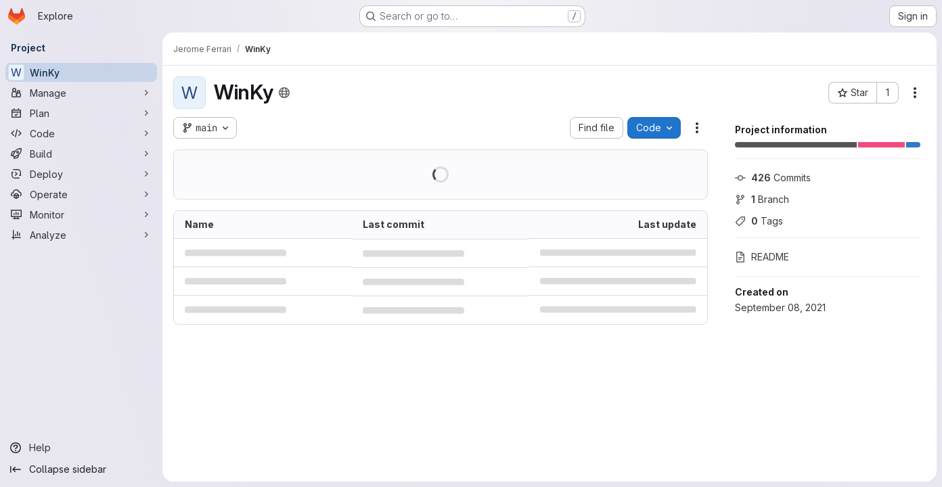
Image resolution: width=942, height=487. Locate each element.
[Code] (81, 133)
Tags (759, 221)
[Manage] (81, 92)
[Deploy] (81, 173)
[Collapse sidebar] (81, 469)
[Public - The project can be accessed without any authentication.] (284, 92)
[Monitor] (81, 214)
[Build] (81, 153)
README (762, 256)
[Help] (81, 447)
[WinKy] (81, 72)
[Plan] (81, 112)
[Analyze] (81, 234)
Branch (762, 199)
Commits (773, 177)
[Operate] (81, 194)
